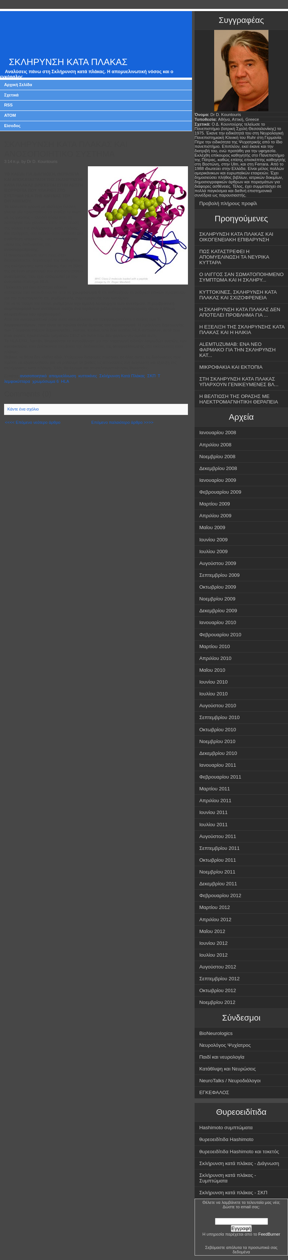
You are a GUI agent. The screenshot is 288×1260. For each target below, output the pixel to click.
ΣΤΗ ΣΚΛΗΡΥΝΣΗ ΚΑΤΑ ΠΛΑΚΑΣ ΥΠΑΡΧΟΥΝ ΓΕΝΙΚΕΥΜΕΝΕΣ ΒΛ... (239, 381)
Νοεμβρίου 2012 (217, 1002)
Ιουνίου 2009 (213, 539)
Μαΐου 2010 (212, 670)
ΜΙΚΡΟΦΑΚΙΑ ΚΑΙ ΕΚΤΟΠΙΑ (231, 367)
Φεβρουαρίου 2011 (220, 777)
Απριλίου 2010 (215, 658)
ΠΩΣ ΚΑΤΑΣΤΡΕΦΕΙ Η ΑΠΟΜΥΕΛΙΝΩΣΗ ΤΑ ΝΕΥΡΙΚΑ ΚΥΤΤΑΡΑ (234, 257)
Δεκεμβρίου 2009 (218, 610)
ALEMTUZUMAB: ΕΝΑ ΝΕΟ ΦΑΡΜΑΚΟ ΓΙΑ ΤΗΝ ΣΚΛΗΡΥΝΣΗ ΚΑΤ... (237, 349)
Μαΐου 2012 (212, 931)
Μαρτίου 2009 (214, 504)
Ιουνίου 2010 (213, 682)
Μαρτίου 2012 (214, 907)
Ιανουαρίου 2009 (217, 480)
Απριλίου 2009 (215, 515)
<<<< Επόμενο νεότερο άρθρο (32, 422)
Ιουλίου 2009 (213, 551)
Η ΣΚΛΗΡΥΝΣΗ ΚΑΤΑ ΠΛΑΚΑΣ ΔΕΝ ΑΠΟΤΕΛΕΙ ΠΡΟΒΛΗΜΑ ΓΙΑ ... (239, 312)
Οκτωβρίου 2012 (217, 990)
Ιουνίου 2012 (213, 943)
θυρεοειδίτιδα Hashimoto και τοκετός (239, 1151)
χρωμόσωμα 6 (45, 381)
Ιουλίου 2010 (213, 694)
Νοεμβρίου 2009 (217, 599)
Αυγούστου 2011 (217, 836)
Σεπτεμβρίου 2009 (219, 575)
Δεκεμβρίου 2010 (218, 753)
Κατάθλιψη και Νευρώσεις (227, 1069)
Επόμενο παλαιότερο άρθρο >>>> (122, 422)
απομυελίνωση (62, 376)
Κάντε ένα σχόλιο (23, 409)
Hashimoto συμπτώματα (226, 1127)
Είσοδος (12, 125)
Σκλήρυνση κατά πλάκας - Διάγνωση (239, 1163)
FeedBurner (269, 1234)
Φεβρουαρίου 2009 (220, 492)
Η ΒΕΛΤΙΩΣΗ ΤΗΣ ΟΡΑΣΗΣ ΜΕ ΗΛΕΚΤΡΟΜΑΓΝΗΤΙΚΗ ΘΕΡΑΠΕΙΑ (238, 399)
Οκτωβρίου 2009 (217, 587)
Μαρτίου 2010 (214, 646)
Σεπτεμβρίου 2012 (219, 978)
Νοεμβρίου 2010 (217, 741)
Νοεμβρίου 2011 (217, 872)
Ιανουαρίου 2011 (217, 765)
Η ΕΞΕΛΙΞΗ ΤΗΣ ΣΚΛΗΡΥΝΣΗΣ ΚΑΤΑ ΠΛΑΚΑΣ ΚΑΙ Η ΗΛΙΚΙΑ (242, 329)
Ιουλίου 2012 (213, 955)
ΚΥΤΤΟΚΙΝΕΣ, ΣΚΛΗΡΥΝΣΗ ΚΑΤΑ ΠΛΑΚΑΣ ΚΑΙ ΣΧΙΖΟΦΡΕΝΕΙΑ (238, 294)
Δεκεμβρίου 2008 (218, 468)
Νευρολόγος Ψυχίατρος (225, 1045)
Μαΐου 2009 (212, 527)
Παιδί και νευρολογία (221, 1057)
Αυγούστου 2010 (217, 705)
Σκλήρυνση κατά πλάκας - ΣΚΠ (233, 1192)
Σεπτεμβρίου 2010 (219, 717)
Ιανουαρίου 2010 (217, 622)
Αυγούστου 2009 (217, 563)
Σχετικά (11, 95)
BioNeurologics (216, 1033)
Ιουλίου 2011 (213, 824)
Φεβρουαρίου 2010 (220, 634)
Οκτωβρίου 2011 (217, 860)
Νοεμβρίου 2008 (217, 456)
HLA (65, 381)
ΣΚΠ (151, 376)
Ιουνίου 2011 (213, 812)
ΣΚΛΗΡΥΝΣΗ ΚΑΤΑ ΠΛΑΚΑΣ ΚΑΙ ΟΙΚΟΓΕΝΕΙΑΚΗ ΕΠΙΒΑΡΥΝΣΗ (236, 236)
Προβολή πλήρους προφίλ (228, 203)
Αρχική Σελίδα (18, 84)
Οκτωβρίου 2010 (217, 729)
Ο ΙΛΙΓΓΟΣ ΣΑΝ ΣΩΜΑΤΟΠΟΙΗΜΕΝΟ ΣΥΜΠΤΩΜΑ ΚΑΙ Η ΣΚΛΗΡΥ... (241, 277)
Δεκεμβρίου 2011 (218, 883)
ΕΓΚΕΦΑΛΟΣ (214, 1092)
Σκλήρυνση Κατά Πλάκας (122, 376)
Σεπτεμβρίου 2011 (219, 848)
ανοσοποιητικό (33, 376)
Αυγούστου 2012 (217, 967)
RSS (8, 105)
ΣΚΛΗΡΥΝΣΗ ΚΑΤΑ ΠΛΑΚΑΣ (68, 62)
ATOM (10, 115)
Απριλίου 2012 (215, 919)
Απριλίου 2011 (215, 800)
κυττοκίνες (87, 376)
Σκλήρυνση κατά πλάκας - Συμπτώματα (227, 1178)
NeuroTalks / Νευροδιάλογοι (230, 1080)
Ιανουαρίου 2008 (217, 432)
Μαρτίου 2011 (214, 788)
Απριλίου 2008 (215, 444)
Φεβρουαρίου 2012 (220, 895)
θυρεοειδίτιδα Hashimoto (226, 1139)
